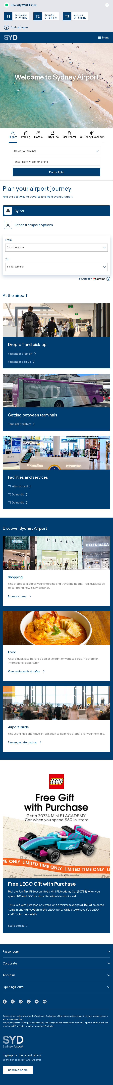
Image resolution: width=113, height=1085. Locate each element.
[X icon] (13, 1002)
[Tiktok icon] (29, 1002)
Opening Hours (13, 987)
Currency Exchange (92, 134)
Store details (18, 925)
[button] (45, 1002)
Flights (13, 134)
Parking (25, 134)
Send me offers (17, 1069)
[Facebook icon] (5, 1002)
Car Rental (69, 134)
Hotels (38, 134)
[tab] (13, 135)
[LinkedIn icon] (37, 1002)
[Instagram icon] (21, 1002)
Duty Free (53, 134)
